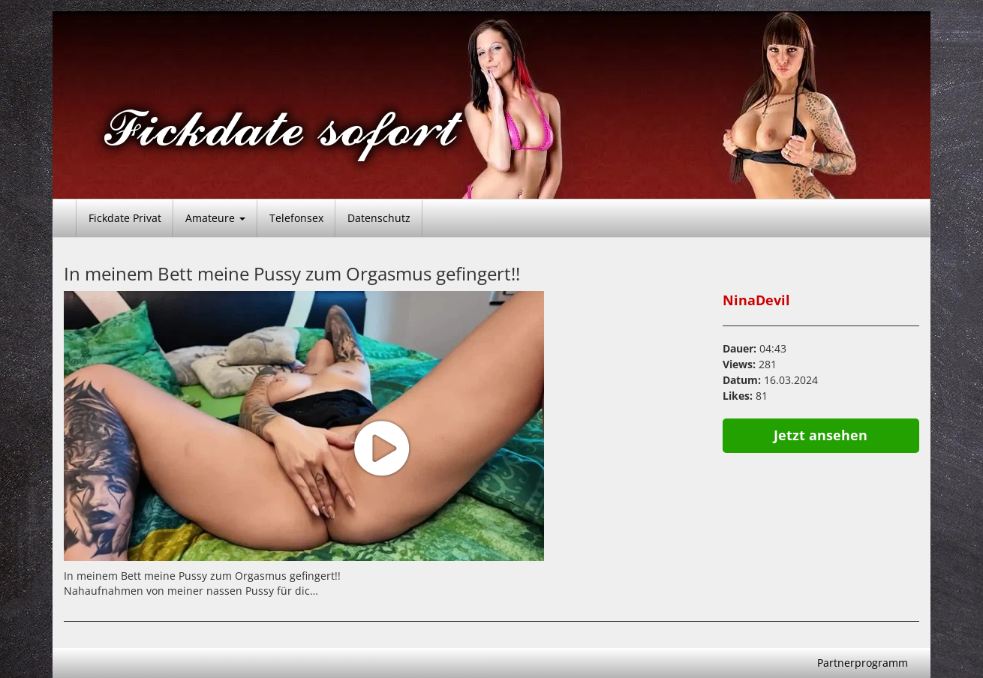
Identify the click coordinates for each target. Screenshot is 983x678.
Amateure (215, 218)
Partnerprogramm (862, 663)
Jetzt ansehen (820, 435)
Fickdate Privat (125, 218)
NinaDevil (756, 300)
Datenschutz (378, 218)
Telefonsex (296, 218)
